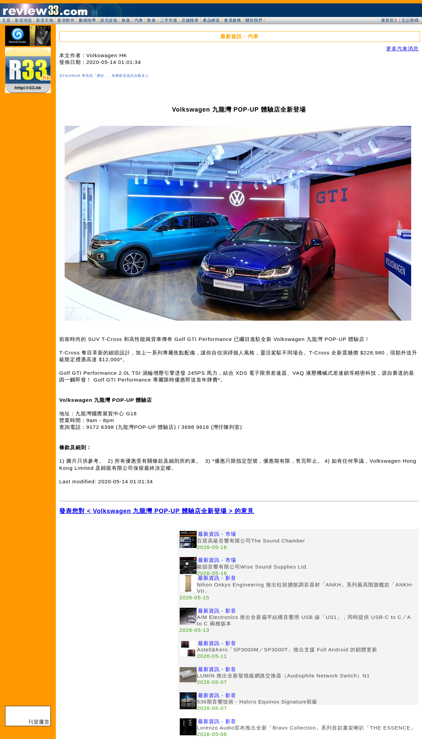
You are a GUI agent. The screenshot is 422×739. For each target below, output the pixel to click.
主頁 (6, 20)
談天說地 (108, 20)
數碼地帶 (87, 20)
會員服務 (232, 20)
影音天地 (44, 20)
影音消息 (23, 20)
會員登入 (389, 20)
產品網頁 (211, 20)
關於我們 (253, 20)
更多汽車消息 (402, 48)
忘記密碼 (410, 20)
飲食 (151, 20)
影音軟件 (66, 20)
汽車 (138, 20)
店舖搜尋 (189, 20)
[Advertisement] (118, 576)
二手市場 (168, 20)
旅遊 (125, 20)
